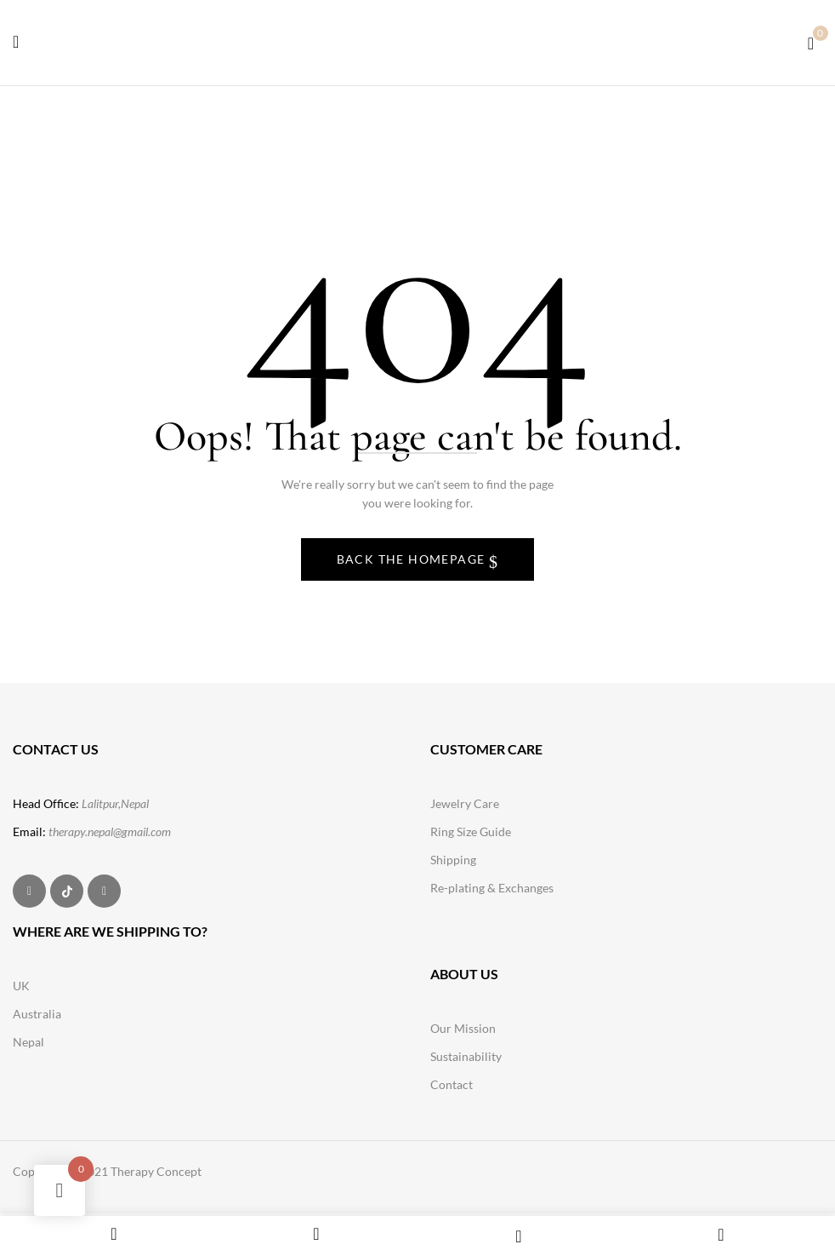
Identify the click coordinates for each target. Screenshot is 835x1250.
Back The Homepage (413, 559)
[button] (811, 41)
